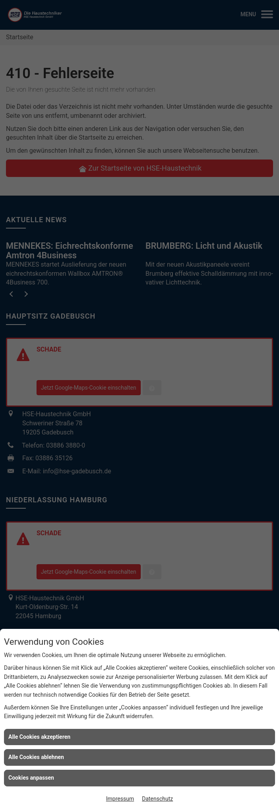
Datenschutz (157, 799)
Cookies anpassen (31, 777)
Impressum (120, 799)
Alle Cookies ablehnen (36, 757)
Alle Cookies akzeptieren (39, 737)
